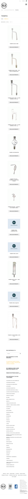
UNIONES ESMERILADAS (10, 464)
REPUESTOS (8, 451)
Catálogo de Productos (5, 475)
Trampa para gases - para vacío (14, 280)
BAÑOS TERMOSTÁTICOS (10, 399)
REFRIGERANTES (9, 449)
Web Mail (4, 473)
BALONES (7, 397)
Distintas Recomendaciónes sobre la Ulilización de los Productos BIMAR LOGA (13, 373)
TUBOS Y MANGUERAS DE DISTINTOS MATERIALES (12, 462)
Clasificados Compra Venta (13, 475)
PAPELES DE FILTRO (9, 443)
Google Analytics (12, 473)
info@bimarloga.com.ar (23, 490)
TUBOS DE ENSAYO (9, 460)
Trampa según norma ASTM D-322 (14, 335)
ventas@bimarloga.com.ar (23, 491)
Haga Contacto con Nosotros (22, 475)
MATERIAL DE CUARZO (10, 427)
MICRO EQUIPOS (9, 441)
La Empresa (17, 473)
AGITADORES (8, 386)
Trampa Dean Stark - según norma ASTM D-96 (14, 98)
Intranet (8, 473)
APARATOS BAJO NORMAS (10, 393)
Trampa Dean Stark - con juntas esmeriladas (14, 71)
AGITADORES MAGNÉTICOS (10, 388)
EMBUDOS (8, 414)
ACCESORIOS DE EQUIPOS (10, 382)
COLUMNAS (8, 408)
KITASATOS (8, 421)
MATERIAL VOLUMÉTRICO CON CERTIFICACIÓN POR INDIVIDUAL (13, 435)
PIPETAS (7, 445)
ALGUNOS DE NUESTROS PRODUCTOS (12, 391)
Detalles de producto (14, 47)
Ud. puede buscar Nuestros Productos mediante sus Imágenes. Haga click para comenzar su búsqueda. (13, 362)
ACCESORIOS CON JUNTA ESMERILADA (12, 380)
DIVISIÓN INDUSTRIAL (9, 412)
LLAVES (7, 423)
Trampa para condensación (14, 231)
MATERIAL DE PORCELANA (10, 429)
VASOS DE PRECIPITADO (10, 466)
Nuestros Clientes (22, 473)
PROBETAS (8, 447)
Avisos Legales (14, 476)
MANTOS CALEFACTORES (10, 425)
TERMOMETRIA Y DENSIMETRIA (11, 456)
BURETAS (7, 401)
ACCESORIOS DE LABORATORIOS (11, 384)
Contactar (25, 493)
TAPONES (7, 454)
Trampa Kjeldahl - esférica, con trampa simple (14, 207)
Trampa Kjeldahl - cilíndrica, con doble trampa (14, 180)
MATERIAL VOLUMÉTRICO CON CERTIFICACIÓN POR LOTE (13, 437)
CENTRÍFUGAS (8, 406)
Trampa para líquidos (14, 302)
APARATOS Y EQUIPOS (10, 395)
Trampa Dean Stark (14, 43)
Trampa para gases (14, 253)
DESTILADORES (8, 410)
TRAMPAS (7, 458)
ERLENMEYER (8, 416)
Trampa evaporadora (14, 152)
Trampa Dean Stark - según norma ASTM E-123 (14, 125)
